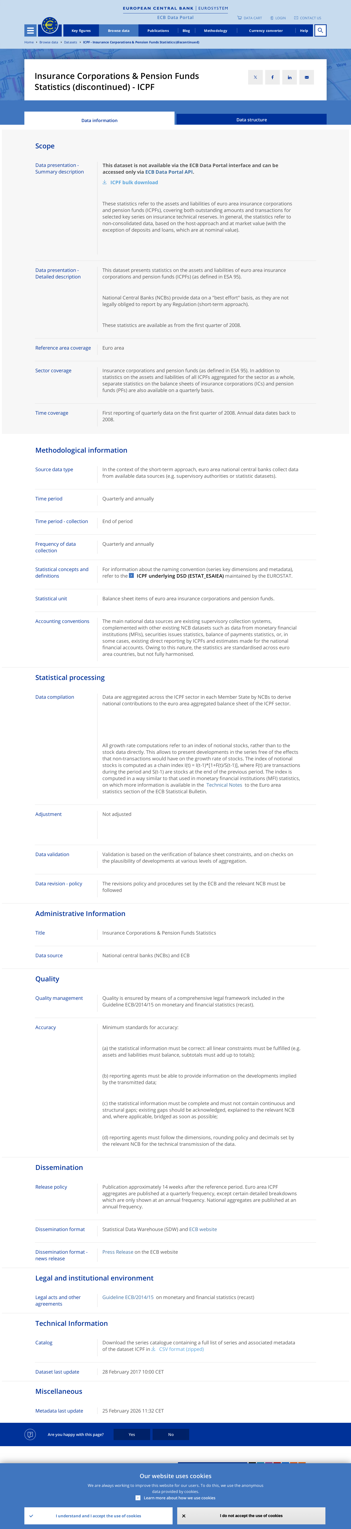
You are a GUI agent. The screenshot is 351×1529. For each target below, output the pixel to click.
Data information (99, 120)
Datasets (70, 42)
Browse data (119, 30)
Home (29, 42)
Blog (186, 30)
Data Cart (253, 18)
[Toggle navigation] (30, 30)
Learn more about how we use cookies (179, 1497)
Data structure (251, 120)
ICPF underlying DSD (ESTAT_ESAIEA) (180, 576)
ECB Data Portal (175, 17)
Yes (132, 1434)
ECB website (203, 1229)
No (171, 1434)
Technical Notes (224, 785)
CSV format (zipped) (181, 1349)
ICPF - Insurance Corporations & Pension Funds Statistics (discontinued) (141, 42)
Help (304, 30)
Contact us (310, 18)
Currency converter (266, 30)
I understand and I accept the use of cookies (98, 1516)
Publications (158, 30)
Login (280, 18)
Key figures (81, 30)
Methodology (215, 30)
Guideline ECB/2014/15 (128, 1297)
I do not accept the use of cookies (251, 1516)
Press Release (117, 1252)
